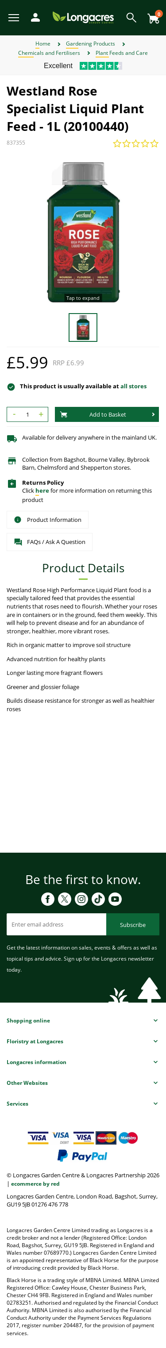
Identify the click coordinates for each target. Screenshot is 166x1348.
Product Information (47, 520)
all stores (133, 386)
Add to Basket (93, 414)
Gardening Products (90, 43)
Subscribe (133, 925)
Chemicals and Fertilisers (49, 53)
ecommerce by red (35, 1183)
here (42, 490)
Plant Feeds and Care (122, 53)
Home (42, 43)
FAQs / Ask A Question (49, 542)
